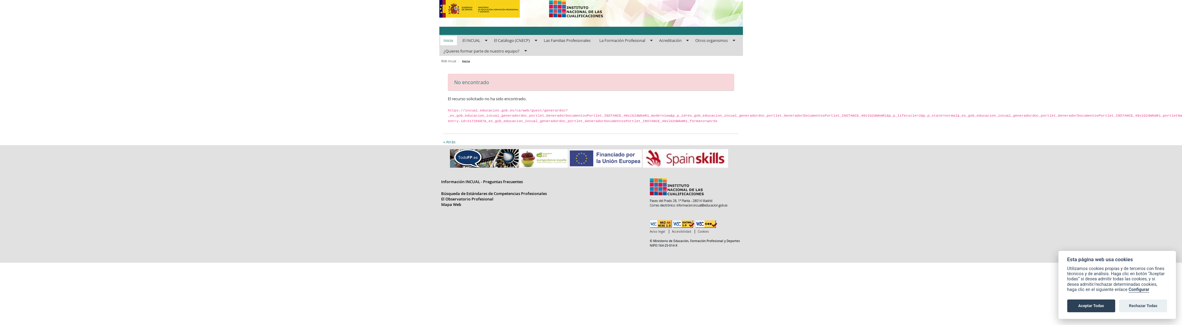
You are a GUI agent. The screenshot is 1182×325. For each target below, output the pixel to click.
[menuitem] (448, 41)
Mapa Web (451, 204)
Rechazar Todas (1143, 305)
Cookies (703, 232)
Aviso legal (657, 232)
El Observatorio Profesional (467, 199)
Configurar (1139, 289)
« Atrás (449, 142)
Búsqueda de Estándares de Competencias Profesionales (494, 193)
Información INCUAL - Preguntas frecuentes (482, 181)
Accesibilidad (681, 232)
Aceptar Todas (1091, 305)
